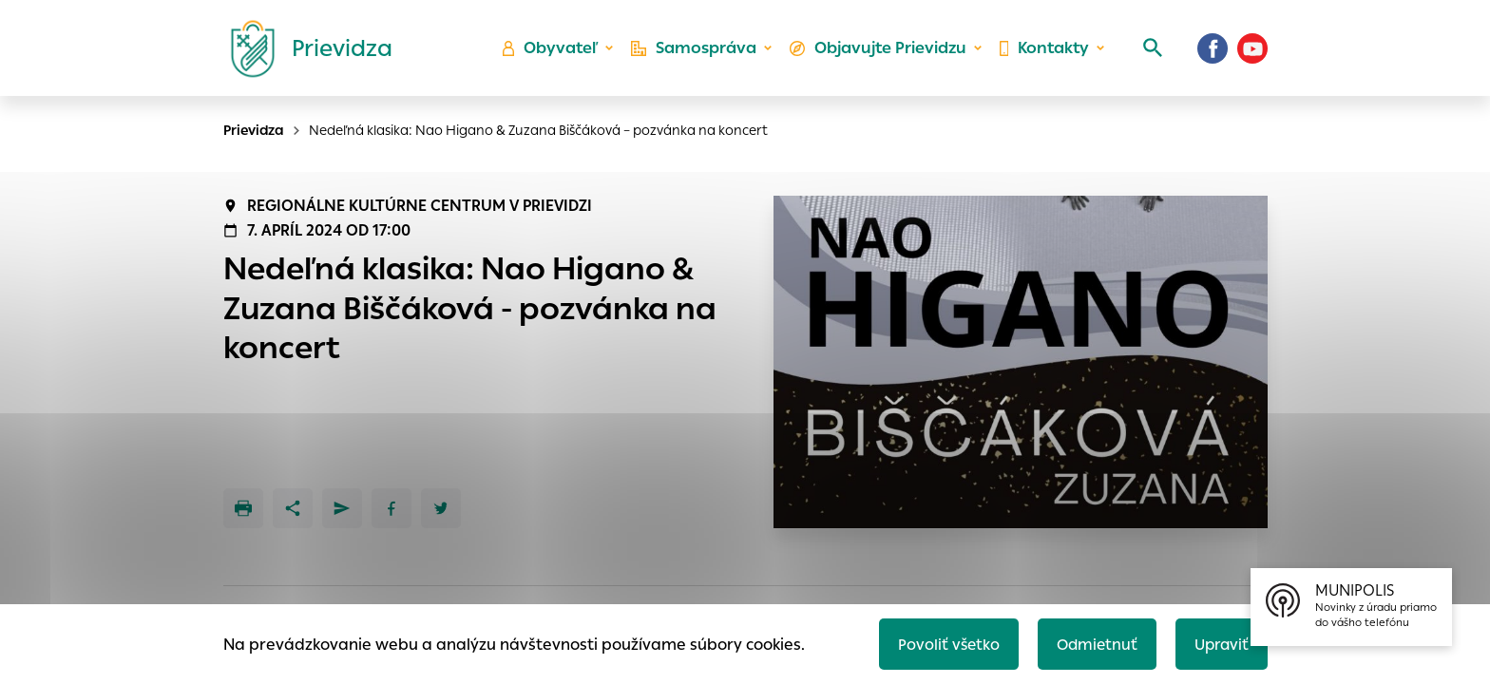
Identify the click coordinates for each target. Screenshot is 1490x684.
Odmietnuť (1092, 643)
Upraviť (1220, 643)
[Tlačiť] (243, 508)
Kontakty (1043, 53)
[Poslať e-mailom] (342, 508)
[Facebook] (1212, 52)
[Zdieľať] (293, 508)
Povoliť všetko (941, 643)
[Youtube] (1252, 52)
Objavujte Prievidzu (879, 53)
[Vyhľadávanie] (1149, 52)
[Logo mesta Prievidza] (304, 52)
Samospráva (698, 53)
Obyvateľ (555, 53)
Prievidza (253, 130)
